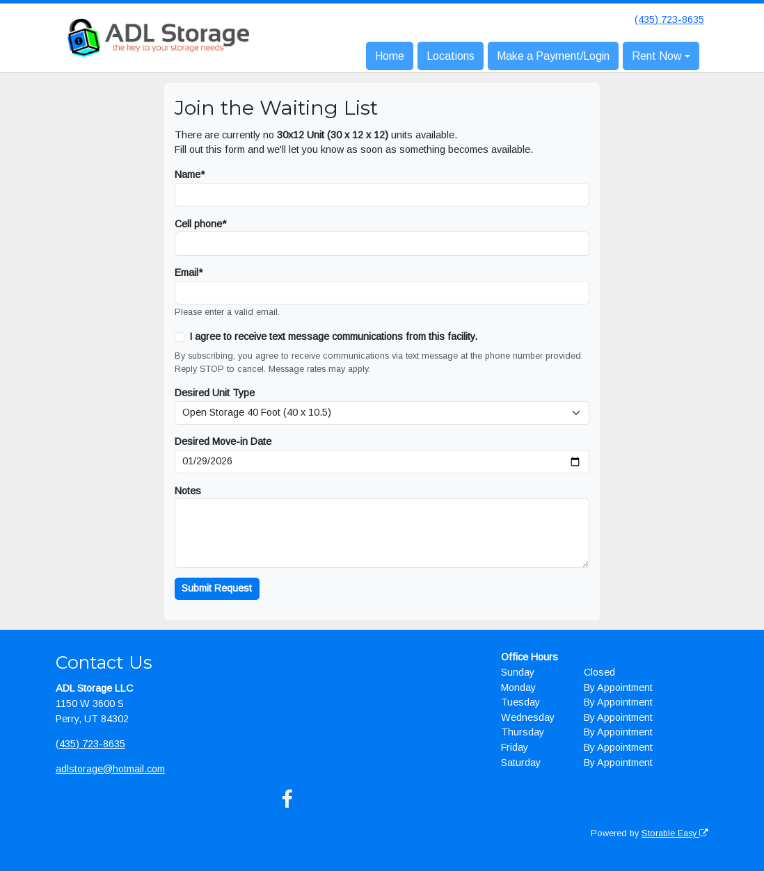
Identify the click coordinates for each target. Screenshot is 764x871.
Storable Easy (675, 833)
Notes (188, 490)
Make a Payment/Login (553, 56)
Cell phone (198, 223)
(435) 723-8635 (669, 19)
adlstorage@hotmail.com (110, 768)
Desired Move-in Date (223, 441)
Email (186, 272)
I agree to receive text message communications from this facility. (333, 336)
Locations (451, 56)
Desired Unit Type (215, 392)
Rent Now (657, 56)
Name (187, 174)
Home (389, 56)
